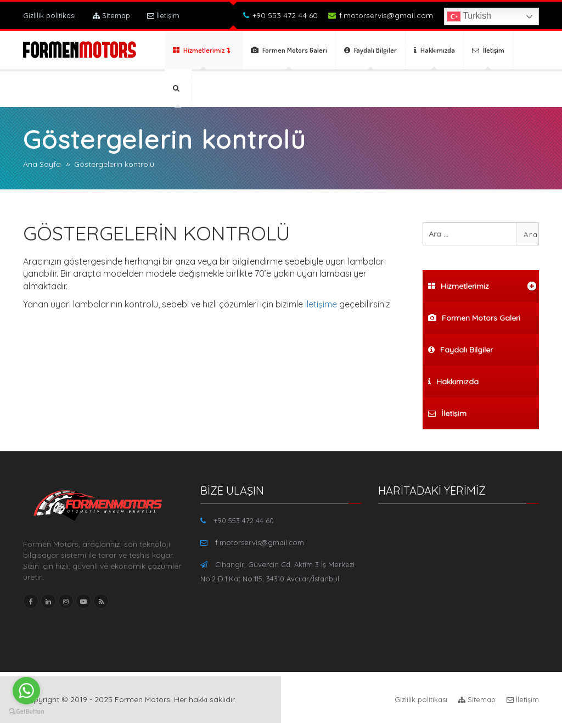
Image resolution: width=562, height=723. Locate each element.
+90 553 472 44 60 (280, 15)
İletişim (163, 15)
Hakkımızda (434, 50)
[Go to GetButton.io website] (26, 711)
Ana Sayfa (42, 164)
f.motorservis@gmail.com (380, 15)
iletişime (321, 304)
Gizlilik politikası (49, 15)
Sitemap (111, 15)
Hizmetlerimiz (201, 50)
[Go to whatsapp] (26, 690)
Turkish (469, 16)
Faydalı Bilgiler (370, 50)
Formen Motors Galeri (289, 50)
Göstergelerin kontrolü (114, 164)
